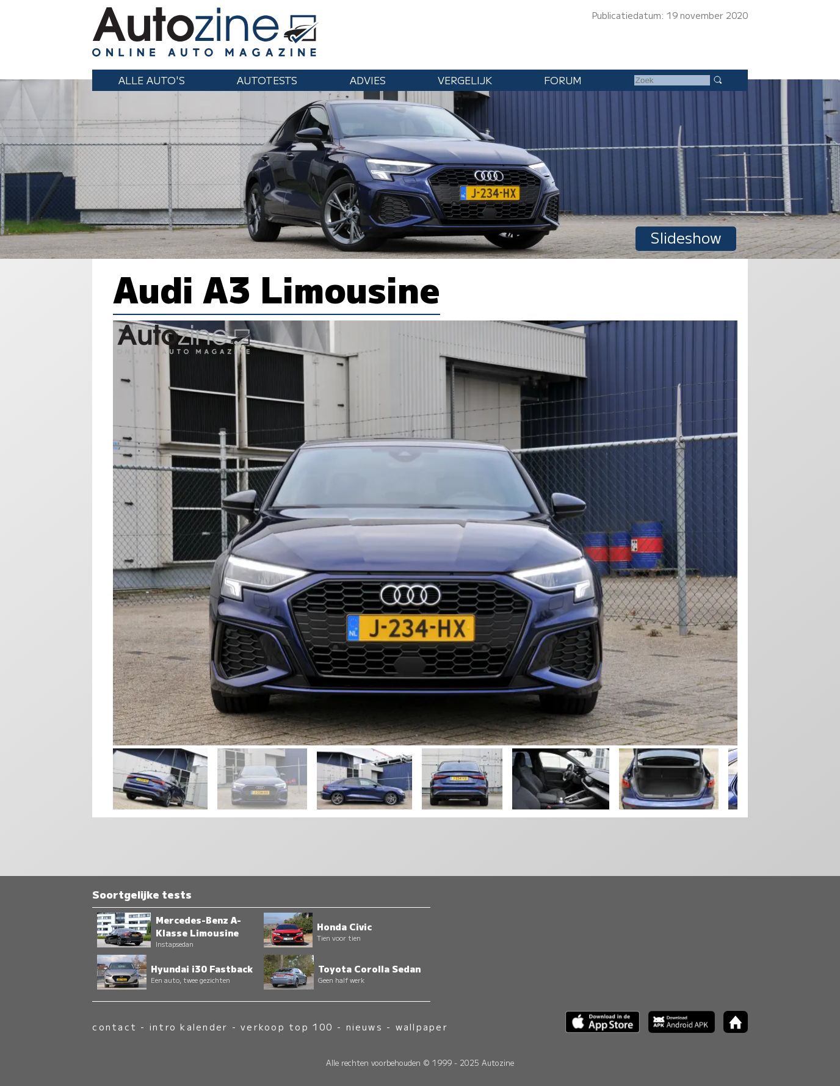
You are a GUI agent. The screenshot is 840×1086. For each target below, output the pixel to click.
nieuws (364, 1026)
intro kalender (189, 1026)
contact (114, 1026)
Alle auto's (151, 80)
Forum (563, 80)
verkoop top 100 (287, 1026)
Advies (368, 80)
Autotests (267, 80)
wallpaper (422, 1026)
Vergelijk (465, 80)
